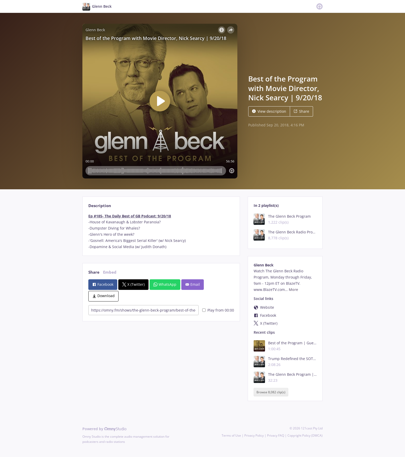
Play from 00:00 (218, 310)
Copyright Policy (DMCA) (305, 435)
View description (269, 111)
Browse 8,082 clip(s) (270, 392)
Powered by (104, 428)
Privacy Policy (254, 435)
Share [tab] (93, 272)
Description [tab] (99, 205)
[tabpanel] (161, 231)
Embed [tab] (109, 272)
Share (301, 111)
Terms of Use (231, 435)
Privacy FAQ (275, 435)
